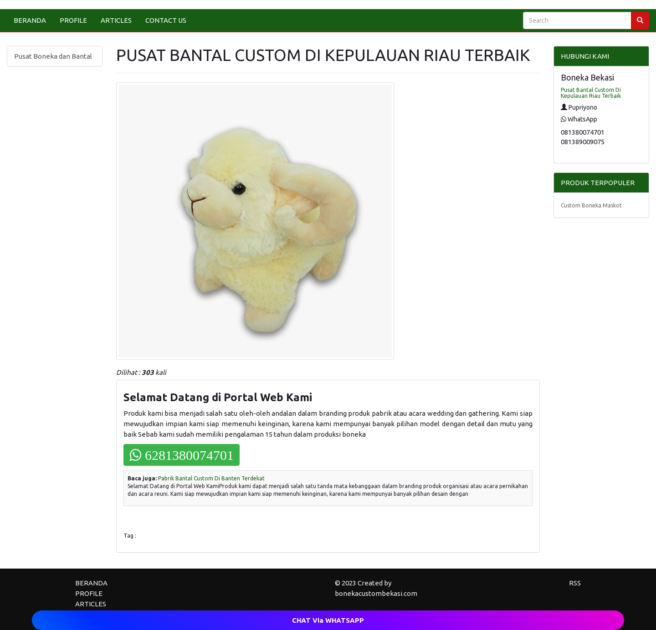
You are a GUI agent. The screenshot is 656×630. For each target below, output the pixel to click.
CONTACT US (165, 20)
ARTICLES (116, 20)
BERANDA (30, 20)
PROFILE (73, 20)
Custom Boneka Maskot (591, 205)
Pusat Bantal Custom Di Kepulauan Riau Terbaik (591, 93)
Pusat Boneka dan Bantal (53, 56)
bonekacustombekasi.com (376, 593)
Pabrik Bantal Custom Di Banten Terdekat (211, 478)
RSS (575, 583)
